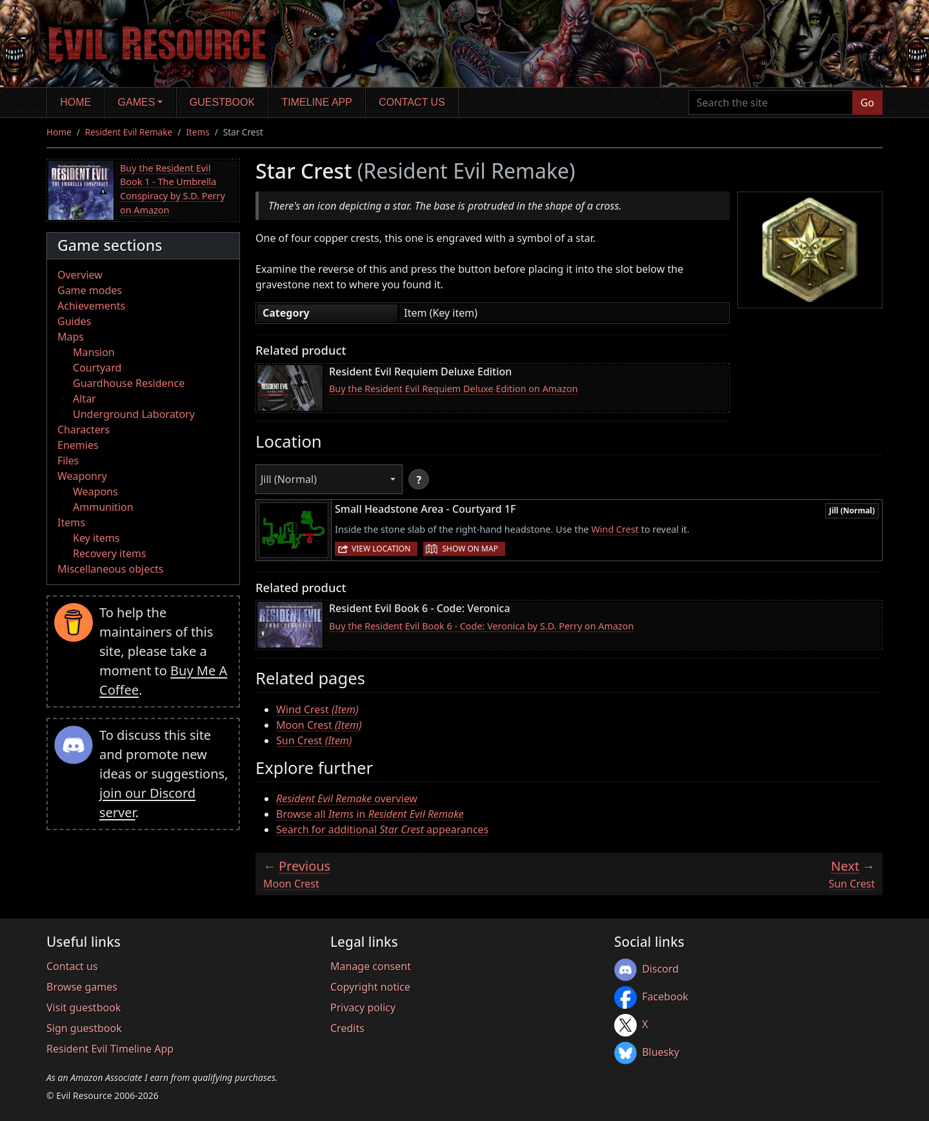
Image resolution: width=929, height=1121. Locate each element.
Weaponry (82, 476)
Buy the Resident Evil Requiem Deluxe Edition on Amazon (453, 388)
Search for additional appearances (382, 829)
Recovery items (109, 553)
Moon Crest (319, 725)
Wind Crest (615, 529)
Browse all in (370, 814)
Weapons (95, 491)
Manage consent (370, 966)
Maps (70, 337)
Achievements (91, 306)
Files (68, 460)
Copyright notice (370, 987)
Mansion (94, 352)
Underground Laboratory (134, 414)
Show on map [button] (469, 548)
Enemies (78, 445)
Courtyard (97, 368)
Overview (80, 275)
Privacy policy (362, 1007)
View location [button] (381, 548)
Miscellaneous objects (110, 569)
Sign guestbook (84, 1028)
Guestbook (222, 102)
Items (197, 132)
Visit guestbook (83, 1007)
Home (75, 102)
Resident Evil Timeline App (110, 1049)
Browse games (81, 987)
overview (346, 798)
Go (867, 102)
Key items (96, 538)
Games (136, 102)
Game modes (89, 290)
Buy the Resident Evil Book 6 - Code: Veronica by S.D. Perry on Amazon (481, 626)
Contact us (412, 102)
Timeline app (317, 102)
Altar (84, 399)
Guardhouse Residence (129, 383)
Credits (347, 1028)
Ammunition (103, 507)
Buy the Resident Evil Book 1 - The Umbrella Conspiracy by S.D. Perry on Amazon (172, 189)
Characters (83, 429)
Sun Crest (314, 740)
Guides (74, 321)
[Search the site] (770, 102)
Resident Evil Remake (128, 132)
